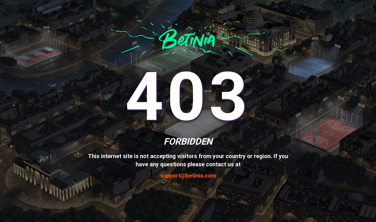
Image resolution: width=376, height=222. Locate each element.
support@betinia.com (188, 176)
